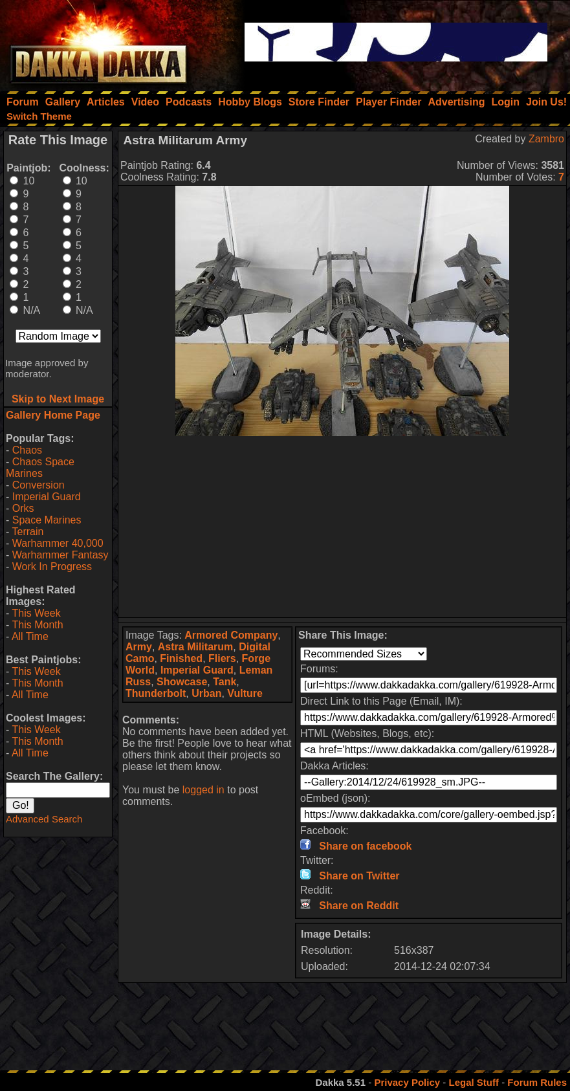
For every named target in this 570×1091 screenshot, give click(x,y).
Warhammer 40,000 (58, 543)
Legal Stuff (473, 1082)
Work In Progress (52, 566)
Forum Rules (537, 1082)
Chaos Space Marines (40, 467)
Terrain (27, 531)
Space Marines (47, 519)
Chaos (27, 450)
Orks (23, 508)
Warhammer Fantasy (60, 554)
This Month (37, 624)
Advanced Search (44, 818)
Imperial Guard (46, 496)
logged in (203, 789)
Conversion (38, 484)
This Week (36, 613)
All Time (30, 636)
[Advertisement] (342, 526)
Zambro (546, 138)
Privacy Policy (407, 1082)
